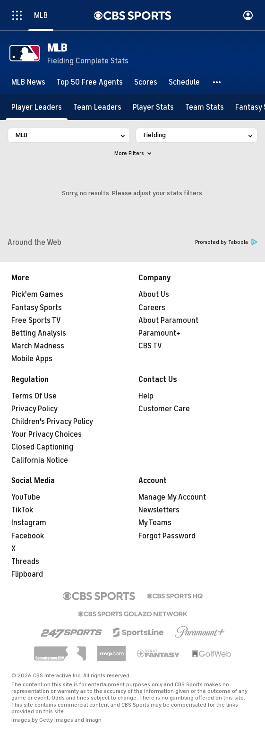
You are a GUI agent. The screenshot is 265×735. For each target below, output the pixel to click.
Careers (151, 307)
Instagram (28, 522)
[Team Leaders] (97, 107)
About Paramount (168, 320)
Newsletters (159, 510)
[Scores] (145, 82)
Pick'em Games (37, 294)
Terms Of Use (34, 396)
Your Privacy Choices (46, 434)
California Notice (39, 460)
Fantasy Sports (36, 307)
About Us (153, 294)
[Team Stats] (205, 107)
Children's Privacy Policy (52, 421)
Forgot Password (167, 536)
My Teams (154, 522)
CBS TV (150, 346)
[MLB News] (28, 82)
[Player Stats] (153, 107)
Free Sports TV (36, 320)
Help (146, 396)
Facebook (27, 536)
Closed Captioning (42, 447)
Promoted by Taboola (226, 242)
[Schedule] (184, 82)
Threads (25, 561)
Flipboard (27, 574)
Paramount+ (159, 333)
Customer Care (164, 409)
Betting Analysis (38, 333)
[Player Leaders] (37, 107)
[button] (217, 82)
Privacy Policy (34, 409)
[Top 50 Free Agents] (89, 82)
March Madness (37, 346)
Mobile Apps (31, 358)
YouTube (25, 497)
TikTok (22, 510)
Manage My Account (172, 497)
